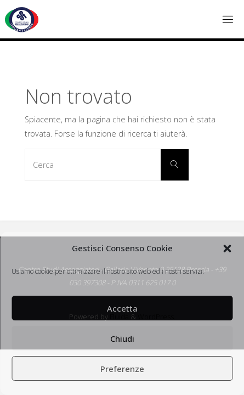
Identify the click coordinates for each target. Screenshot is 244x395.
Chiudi (122, 338)
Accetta (122, 308)
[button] (227, 248)
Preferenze (122, 368)
